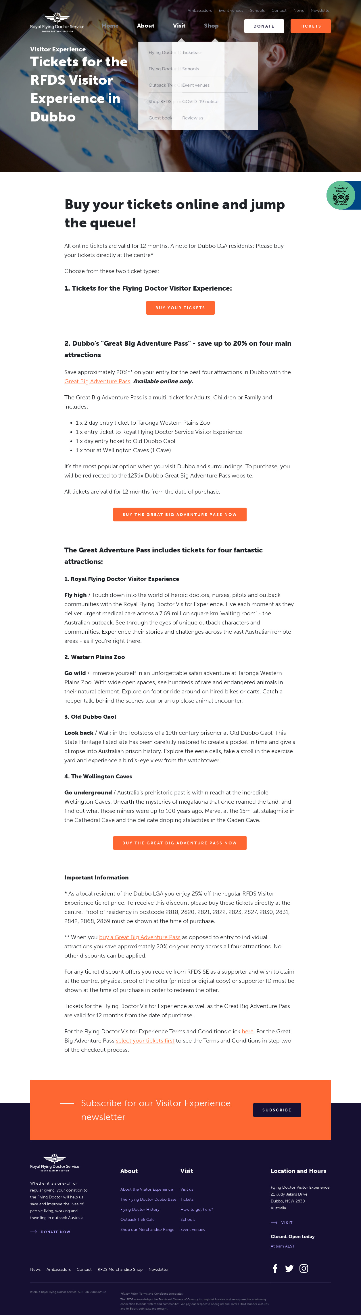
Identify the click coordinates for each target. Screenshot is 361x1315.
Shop (211, 25)
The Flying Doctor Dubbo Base (148, 1199)
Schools (257, 10)
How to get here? (196, 1209)
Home (110, 25)
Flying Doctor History (140, 1209)
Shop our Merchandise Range (147, 1229)
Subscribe (277, 1110)
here (248, 1031)
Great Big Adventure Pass (97, 381)
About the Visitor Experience (146, 1189)
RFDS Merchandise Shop (120, 1269)
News (298, 10)
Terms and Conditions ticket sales (161, 1293)
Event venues (231, 10)
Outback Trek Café (137, 1219)
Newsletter (321, 10)
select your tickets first (145, 1040)
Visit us (186, 1189)
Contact (279, 10)
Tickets (311, 26)
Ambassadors (200, 10)
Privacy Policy (129, 1293)
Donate (264, 26)
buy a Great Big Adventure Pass (139, 937)
